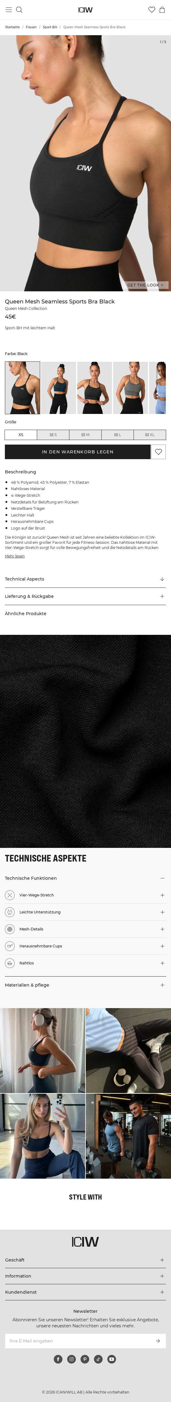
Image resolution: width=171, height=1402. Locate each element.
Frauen (31, 27)
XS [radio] (21, 434)
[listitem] (22, 387)
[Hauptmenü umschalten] (9, 10)
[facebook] (58, 1359)
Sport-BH (50, 27)
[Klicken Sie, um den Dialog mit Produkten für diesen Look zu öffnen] (42, 1050)
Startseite (12, 27)
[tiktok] (98, 1359)
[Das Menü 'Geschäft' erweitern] (85, 1260)
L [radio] (117, 434)
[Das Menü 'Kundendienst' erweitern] (85, 1292)
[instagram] (71, 1359)
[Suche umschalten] (19, 10)
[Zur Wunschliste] (152, 10)
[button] (85, 596)
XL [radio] (150, 434)
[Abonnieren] (158, 1341)
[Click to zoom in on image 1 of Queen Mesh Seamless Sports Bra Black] (85, 163)
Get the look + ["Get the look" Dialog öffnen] (145, 285)
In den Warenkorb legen (78, 452)
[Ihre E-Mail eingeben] (77, 1341)
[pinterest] (85, 1359)
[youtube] (112, 1359)
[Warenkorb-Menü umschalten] (162, 10)
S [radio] (53, 434)
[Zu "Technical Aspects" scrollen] (85, 579)
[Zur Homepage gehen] (86, 9)
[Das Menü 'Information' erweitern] (85, 1276)
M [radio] (85, 434)
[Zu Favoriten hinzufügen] (158, 452)
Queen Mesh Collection (26, 308)
